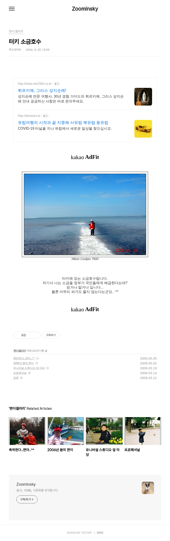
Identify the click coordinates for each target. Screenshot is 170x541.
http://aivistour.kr (29, 115)
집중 (16, 377)
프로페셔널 (20, 372)
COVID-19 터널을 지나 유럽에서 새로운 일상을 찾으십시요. (65, 128)
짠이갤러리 (20, 350)
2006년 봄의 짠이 (23, 363)
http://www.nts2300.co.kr (35, 83)
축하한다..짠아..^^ (24, 358)
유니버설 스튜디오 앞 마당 (29, 368)
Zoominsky (85, 9)
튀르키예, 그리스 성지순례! (42, 90)
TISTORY (86, 532)
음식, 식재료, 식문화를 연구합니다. (37, 490)
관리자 (100, 532)
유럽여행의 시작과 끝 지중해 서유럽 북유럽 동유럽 (63, 122)
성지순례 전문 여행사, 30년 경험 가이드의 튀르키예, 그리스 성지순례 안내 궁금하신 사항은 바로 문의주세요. (71, 98)
